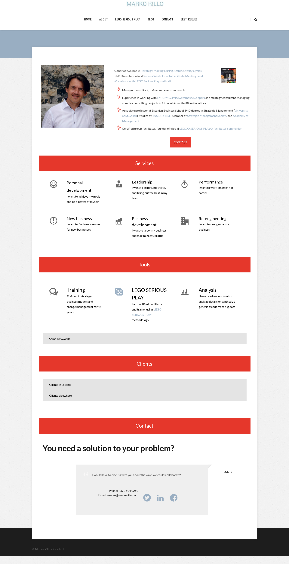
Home (88, 24)
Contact (167, 24)
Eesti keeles (189, 24)
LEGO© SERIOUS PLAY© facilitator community (210, 136)
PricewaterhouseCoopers (188, 106)
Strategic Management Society (207, 124)
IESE (168, 124)
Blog (150, 24)
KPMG (166, 106)
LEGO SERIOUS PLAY (127, 24)
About (103, 24)
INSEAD (158, 124)
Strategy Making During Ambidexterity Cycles (172, 79)
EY (159, 106)
